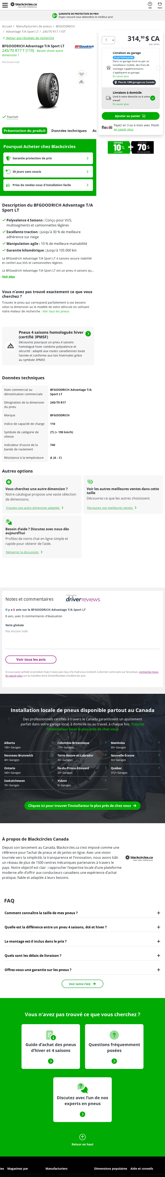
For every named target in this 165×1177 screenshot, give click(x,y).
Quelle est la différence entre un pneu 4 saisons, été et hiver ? (56, 927)
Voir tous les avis (31, 659)
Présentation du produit (25, 130)
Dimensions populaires (110, 1169)
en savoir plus (123, 129)
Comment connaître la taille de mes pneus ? (41, 913)
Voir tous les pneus (56, 311)
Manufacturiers (56, 1169)
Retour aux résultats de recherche (28, 38)
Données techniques (69, 130)
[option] (130, 147)
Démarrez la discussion (25, 552)
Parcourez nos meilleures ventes (112, 508)
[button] (5, 5)
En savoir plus (121, 76)
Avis (96, 130)
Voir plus (8, 277)
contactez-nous (148, 672)
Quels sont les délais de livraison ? (33, 955)
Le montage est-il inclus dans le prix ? (36, 941)
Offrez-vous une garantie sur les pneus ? (38, 969)
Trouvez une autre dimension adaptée (35, 508)
